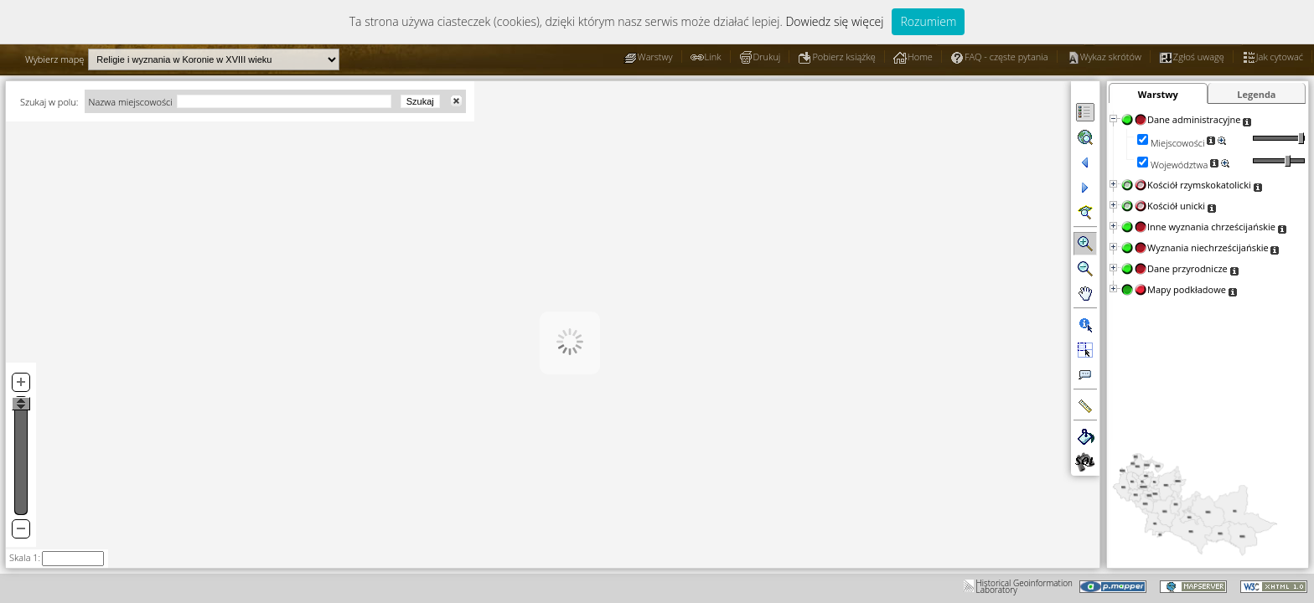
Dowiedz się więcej (834, 21)
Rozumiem (928, 21)
